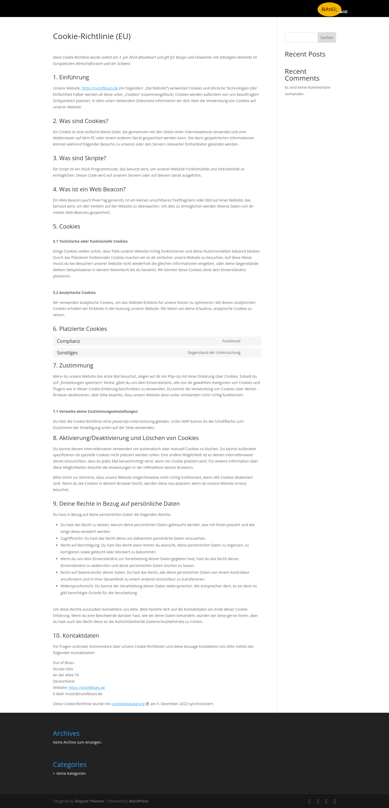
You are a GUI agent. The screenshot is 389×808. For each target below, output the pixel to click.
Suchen (327, 37)
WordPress (138, 801)
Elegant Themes (89, 801)
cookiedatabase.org (128, 703)
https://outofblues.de (100, 88)
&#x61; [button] (329, 9)
